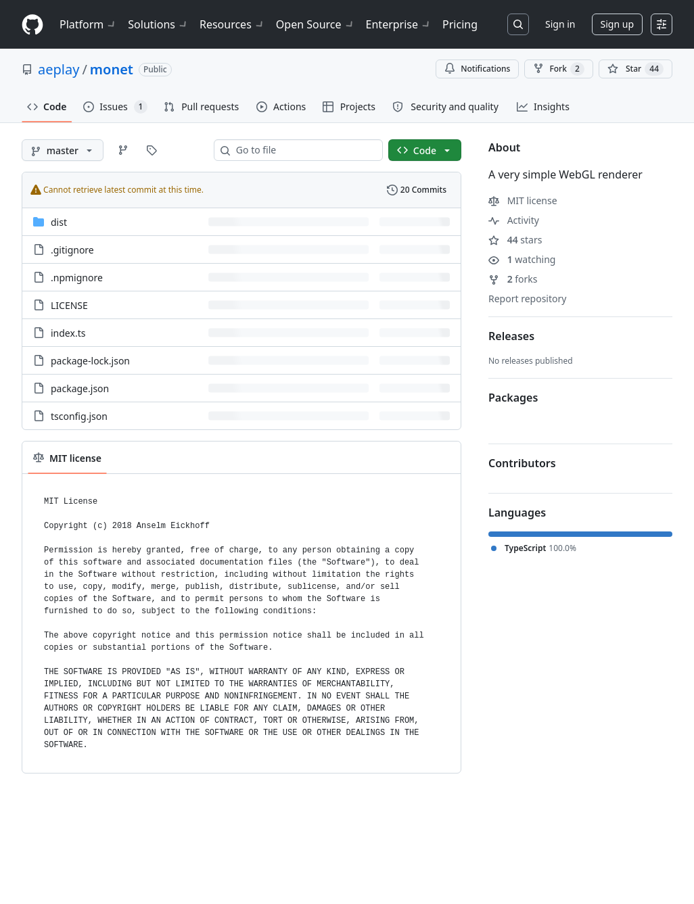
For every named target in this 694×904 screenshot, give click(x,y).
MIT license (522, 200)
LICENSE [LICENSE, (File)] (69, 305)
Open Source (315, 24)
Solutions (158, 24)
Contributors (522, 463)
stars (515, 239)
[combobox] (303, 150)
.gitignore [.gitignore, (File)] (72, 249)
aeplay (58, 69)
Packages (513, 397)
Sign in (560, 24)
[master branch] (62, 150)
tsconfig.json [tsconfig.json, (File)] (79, 416)
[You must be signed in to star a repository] (635, 69)
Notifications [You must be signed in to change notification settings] (477, 68)
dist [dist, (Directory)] (59, 222)
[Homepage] (32, 25)
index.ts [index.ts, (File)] (68, 333)
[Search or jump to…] (518, 24)
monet (111, 69)
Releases (511, 336)
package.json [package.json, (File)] (80, 388)
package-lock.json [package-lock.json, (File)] (90, 360)
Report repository (527, 298)
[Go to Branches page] (123, 150)
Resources (232, 24)
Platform (88, 24)
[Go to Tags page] (151, 150)
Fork (558, 69)
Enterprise (399, 24)
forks (513, 278)
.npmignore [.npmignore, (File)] (77, 277)
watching (521, 259)
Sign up (617, 24)
